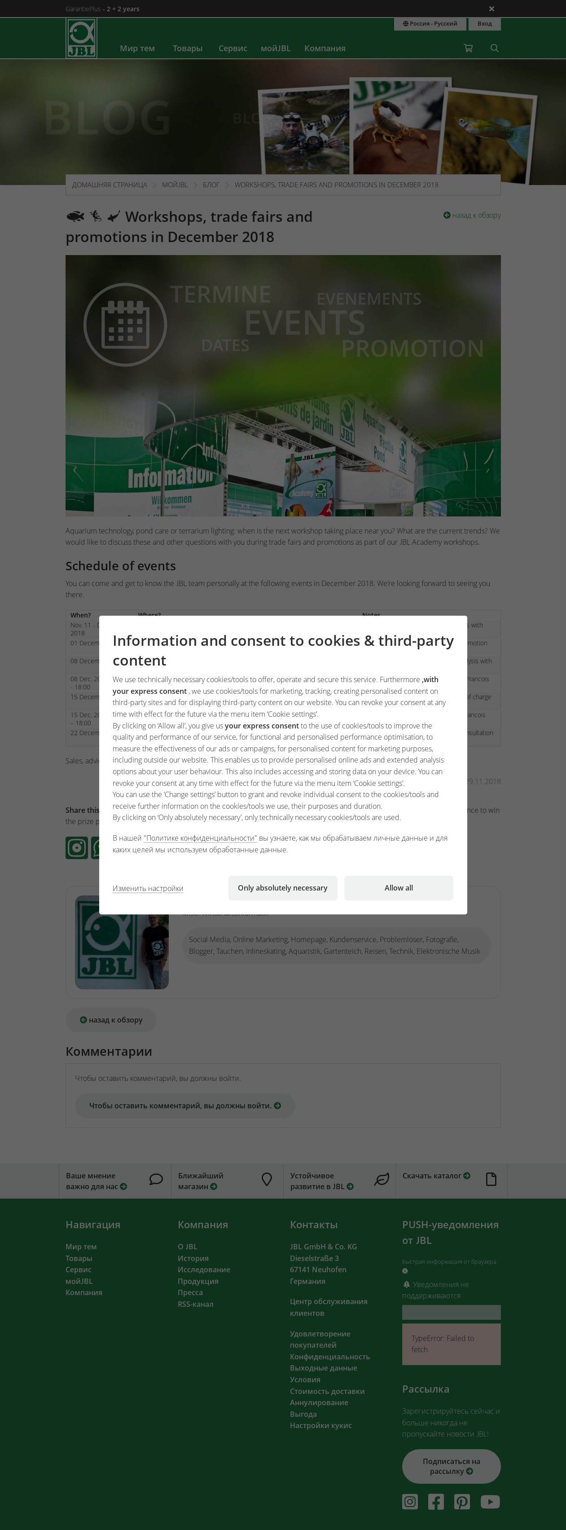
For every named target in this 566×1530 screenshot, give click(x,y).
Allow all (399, 888)
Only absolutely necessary (283, 888)
